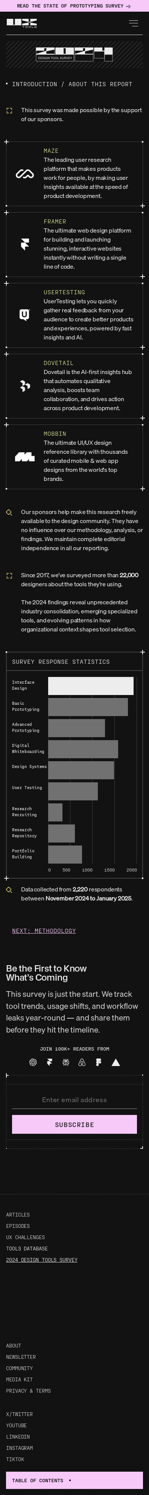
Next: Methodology (44, 930)
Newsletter (21, 1357)
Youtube (16, 1425)
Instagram (19, 1448)
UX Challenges (25, 1237)
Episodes (18, 1226)
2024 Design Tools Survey (42, 1259)
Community (19, 1368)
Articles (18, 1214)
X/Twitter (19, 1414)
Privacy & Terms (28, 1390)
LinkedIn (18, 1436)
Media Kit (19, 1379)
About (13, 1345)
